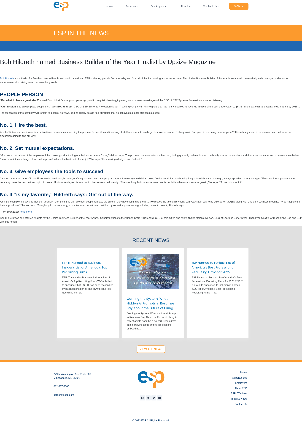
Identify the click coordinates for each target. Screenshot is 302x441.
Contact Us (241, 404)
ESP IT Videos (239, 393)
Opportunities (239, 377)
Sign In (238, 6)
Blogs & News (239, 398)
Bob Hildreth (7, 78)
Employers (241, 383)
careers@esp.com (64, 395)
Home (109, 6)
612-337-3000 (61, 386)
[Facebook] (142, 397)
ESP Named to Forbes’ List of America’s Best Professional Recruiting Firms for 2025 (213, 267)
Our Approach (159, 6)
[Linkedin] (148, 397)
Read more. (26, 211)
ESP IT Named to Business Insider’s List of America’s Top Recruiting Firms (85, 267)
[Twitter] (153, 397)
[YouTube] (159, 397)
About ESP (241, 388)
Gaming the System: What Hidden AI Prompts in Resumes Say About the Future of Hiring (150, 303)
